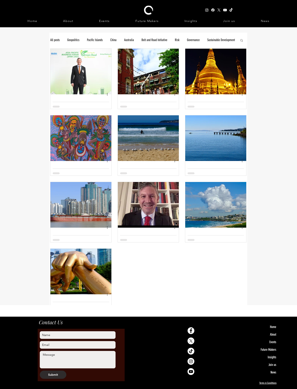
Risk (177, 40)
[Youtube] (191, 371)
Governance (193, 40)
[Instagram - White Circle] (191, 361)
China (113, 40)
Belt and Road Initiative (154, 40)
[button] (241, 41)
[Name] (76, 335)
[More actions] (108, 94)
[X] (191, 340)
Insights (272, 357)
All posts (55, 40)
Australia (129, 40)
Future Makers (268, 350)
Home (273, 327)
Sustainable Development (221, 40)
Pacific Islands (95, 40)
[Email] (76, 345)
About (273, 334)
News (273, 372)
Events (272, 342)
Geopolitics (73, 40)
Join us (272, 365)
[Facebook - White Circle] (191, 330)
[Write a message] (78, 359)
